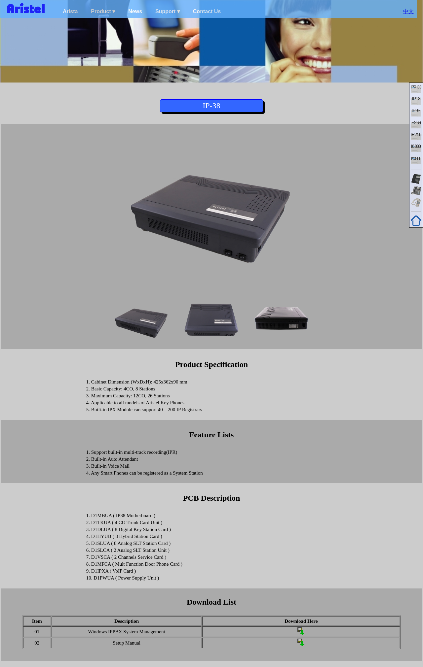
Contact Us (207, 11)
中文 (408, 11)
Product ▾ (103, 11)
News (135, 11)
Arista (70, 11)
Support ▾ (167, 11)
